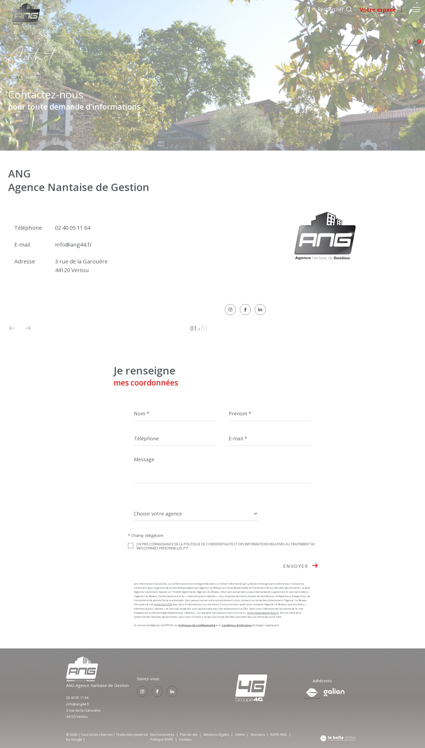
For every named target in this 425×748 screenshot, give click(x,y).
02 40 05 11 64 (72, 227)
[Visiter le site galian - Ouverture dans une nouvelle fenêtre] (334, 692)
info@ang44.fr (73, 244)
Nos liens (258, 734)
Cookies (185, 739)
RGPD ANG (279, 734)
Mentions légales (217, 734)
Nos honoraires (162, 734)
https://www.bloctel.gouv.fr (263, 613)
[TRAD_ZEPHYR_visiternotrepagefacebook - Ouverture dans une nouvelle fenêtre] (245, 310)
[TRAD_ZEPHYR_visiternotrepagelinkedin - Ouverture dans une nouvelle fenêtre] (260, 310)
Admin (240, 734)
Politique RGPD (161, 739)
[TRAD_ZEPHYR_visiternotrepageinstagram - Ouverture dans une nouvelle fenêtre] (230, 310)
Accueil (14, 77)
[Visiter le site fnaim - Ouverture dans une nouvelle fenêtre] (312, 693)
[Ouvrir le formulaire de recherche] (335, 9)
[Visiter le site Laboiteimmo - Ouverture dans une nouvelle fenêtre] (338, 739)
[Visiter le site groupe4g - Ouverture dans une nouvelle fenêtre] (82, 680)
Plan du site (189, 734)
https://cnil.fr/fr (163, 604)
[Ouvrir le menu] (416, 9)
